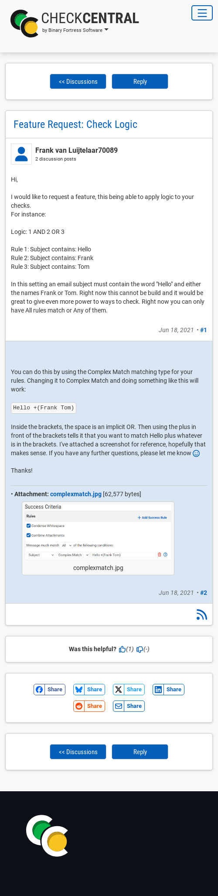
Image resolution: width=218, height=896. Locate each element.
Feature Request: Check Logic (75, 124)
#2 (203, 592)
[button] (72, 23)
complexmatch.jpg (76, 494)
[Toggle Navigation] (202, 13)
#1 (203, 329)
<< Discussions (78, 82)
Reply (140, 82)
